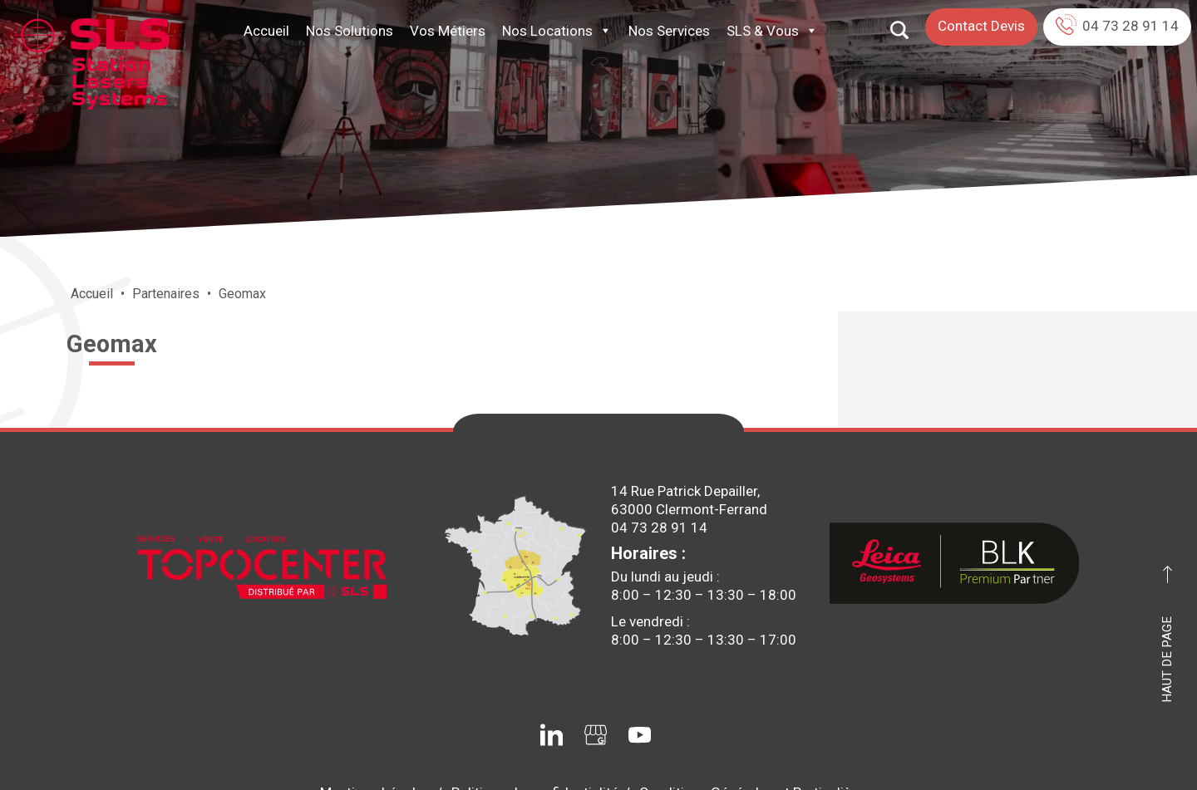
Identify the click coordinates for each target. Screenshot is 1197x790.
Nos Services (669, 30)
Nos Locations (557, 30)
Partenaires (166, 294)
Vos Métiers (447, 30)
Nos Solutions (349, 30)
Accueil (266, 30)
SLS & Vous (772, 30)
